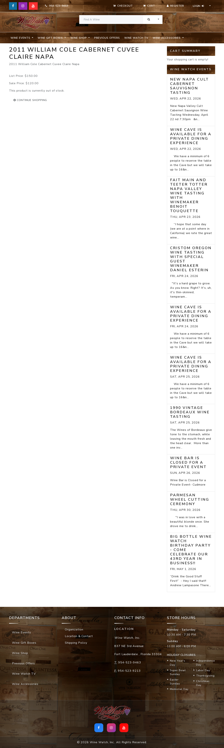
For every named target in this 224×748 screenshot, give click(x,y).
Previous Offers (107, 38)
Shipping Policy (76, 643)
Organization (74, 629)
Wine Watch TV (136, 38)
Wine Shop (20, 653)
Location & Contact (79, 636)
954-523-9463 (56, 6)
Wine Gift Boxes (24, 643)
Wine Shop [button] (79, 38)
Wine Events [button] (21, 38)
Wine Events (21, 632)
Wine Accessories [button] (167, 38)
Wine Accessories (25, 684)
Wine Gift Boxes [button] (51, 38)
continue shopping (30, 100)
